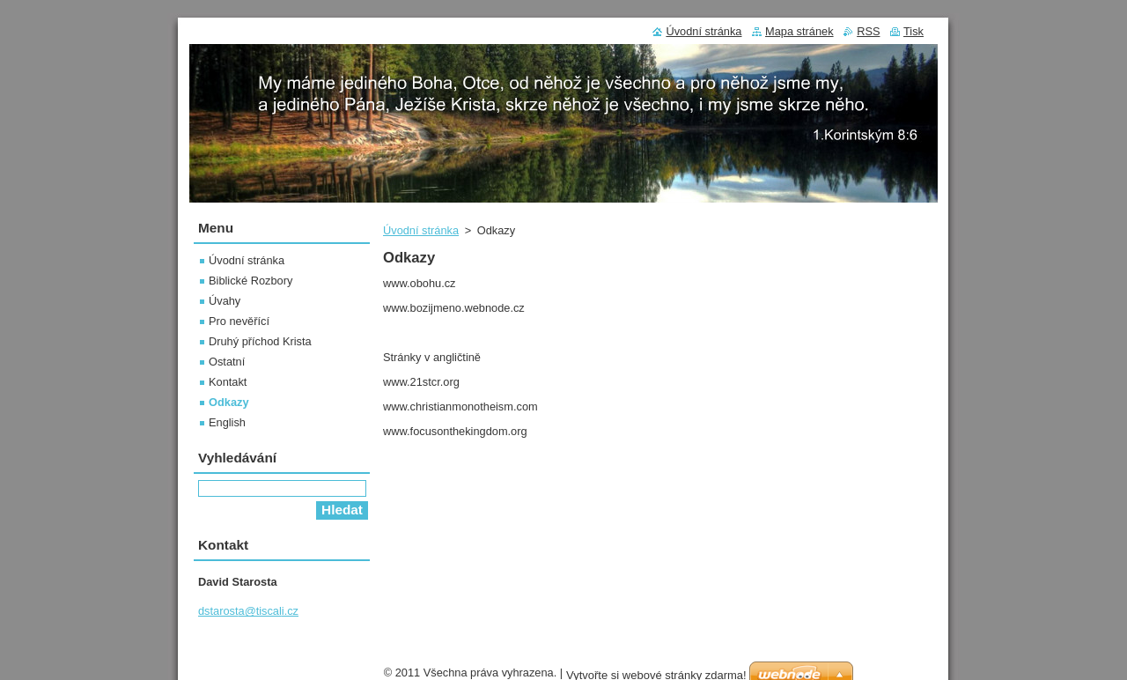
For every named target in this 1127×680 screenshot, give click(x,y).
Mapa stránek (799, 31)
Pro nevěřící (239, 321)
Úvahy (224, 300)
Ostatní (227, 361)
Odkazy (229, 402)
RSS (868, 31)
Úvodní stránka (421, 230)
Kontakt (228, 381)
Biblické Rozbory (250, 280)
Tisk (913, 31)
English (227, 422)
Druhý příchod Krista (260, 341)
